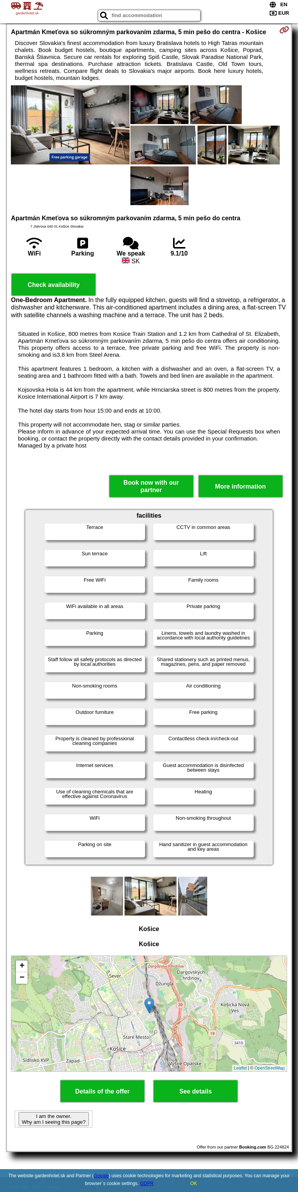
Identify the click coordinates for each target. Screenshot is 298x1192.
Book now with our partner (151, 486)
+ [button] (21, 966)
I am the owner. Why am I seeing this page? (53, 1119)
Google (101, 1175)
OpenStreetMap (270, 1068)
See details (195, 1091)
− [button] (21, 978)
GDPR (147, 1183)
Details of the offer (102, 1091)
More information (240, 486)
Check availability (54, 285)
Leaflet (240, 1068)
